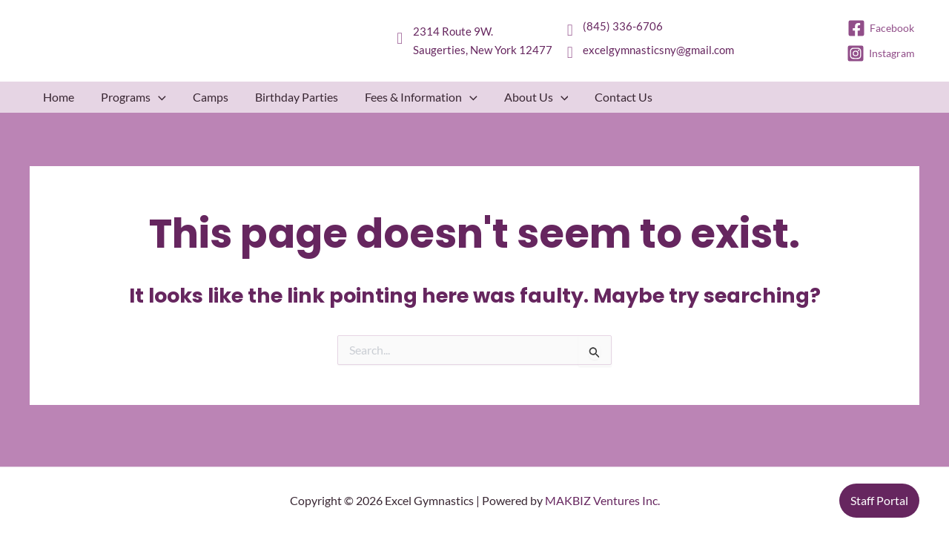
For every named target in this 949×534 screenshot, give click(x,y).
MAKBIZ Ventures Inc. (602, 500)
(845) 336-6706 (623, 26)
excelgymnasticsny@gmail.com (658, 49)
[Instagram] (881, 53)
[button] (158, 97)
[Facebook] (881, 28)
